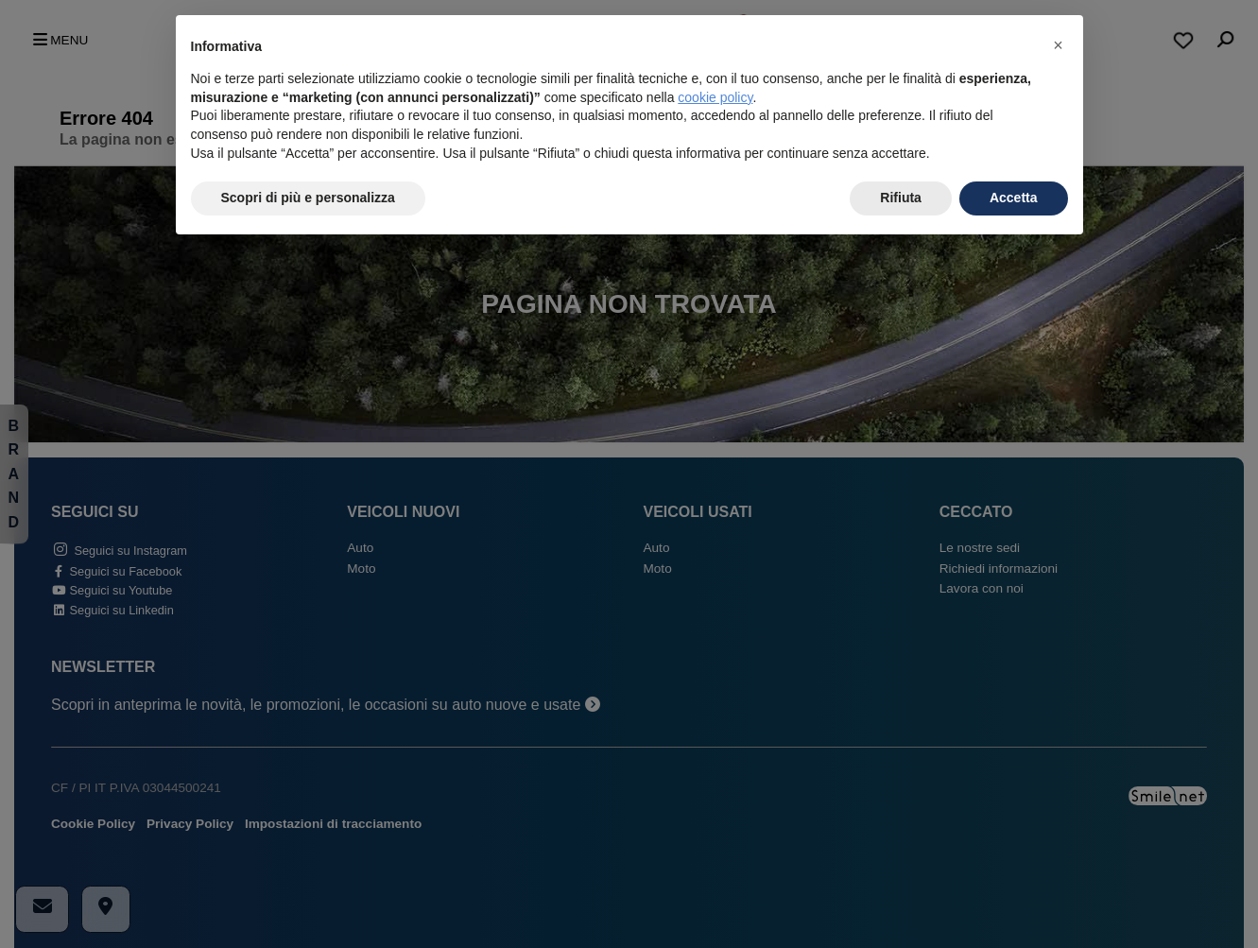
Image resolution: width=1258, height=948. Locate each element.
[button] (1058, 45)
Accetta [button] (1014, 197)
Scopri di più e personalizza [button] (308, 197)
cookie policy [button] (715, 97)
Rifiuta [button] (901, 197)
